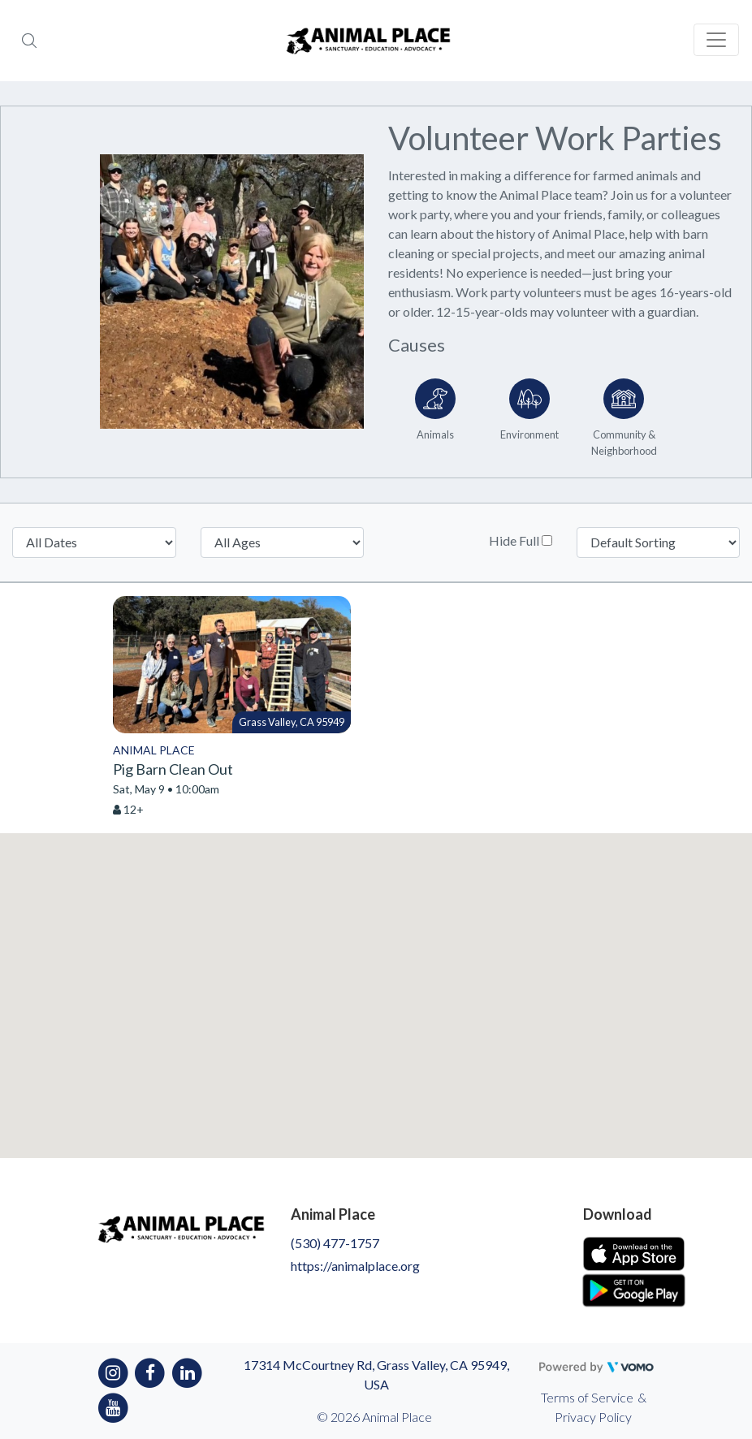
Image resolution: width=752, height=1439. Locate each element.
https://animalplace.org (355, 1265)
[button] (376, 981)
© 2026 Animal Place (374, 1416)
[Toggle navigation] (716, 40)
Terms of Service (587, 1397)
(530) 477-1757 (335, 1243)
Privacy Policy (593, 1416)
